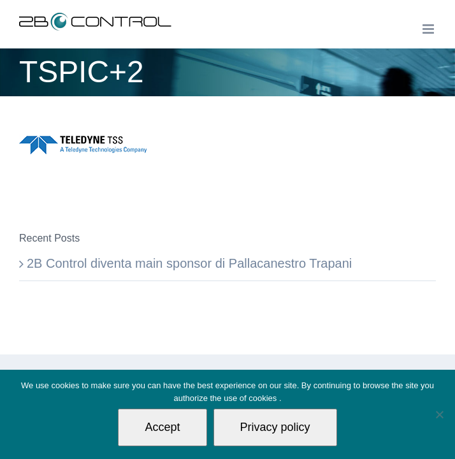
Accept (162, 427)
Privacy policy (275, 427)
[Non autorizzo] (439, 414)
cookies (264, 398)
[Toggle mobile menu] (429, 29)
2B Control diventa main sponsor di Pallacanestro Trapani (189, 263)
